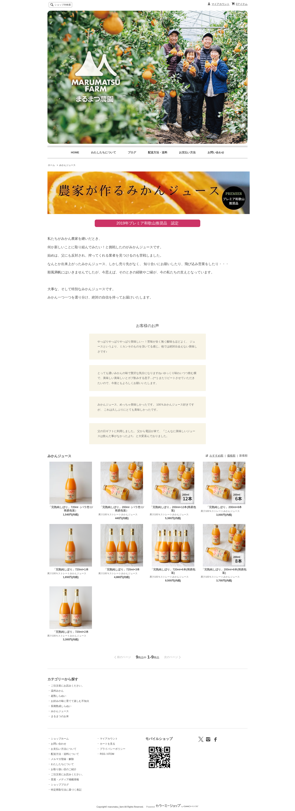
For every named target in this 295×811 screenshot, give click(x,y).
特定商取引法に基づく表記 (66, 789)
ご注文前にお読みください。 (67, 685)
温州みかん (57, 690)
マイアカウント (220, 4)
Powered (172, 807)
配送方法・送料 (157, 152)
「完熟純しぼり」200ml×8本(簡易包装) (224, 571)
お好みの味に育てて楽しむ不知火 (70, 701)
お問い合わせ (216, 152)
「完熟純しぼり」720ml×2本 (71, 631)
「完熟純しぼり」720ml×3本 (122, 569)
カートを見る (107, 743)
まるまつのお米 (60, 716)
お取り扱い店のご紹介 (63, 769)
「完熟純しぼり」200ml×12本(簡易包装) (173, 508)
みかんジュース (67, 165)
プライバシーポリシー (112, 748)
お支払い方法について (63, 748)
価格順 (231, 455)
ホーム (51, 165)
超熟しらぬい (58, 695)
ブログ (132, 152)
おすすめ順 (216, 455)
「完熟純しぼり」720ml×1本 (71, 569)
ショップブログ (60, 784)
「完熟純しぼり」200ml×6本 (224, 507)
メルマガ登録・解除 (62, 759)
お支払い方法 (187, 152)
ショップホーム (60, 738)
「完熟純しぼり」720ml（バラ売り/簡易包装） (71, 508)
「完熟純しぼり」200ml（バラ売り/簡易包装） (122, 508)
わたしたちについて (103, 152)
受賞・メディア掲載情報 (65, 779)
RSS (102, 753)
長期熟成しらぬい (61, 706)
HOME (75, 152)
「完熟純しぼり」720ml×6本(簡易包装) (172, 571)
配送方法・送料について (65, 753)
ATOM (110, 753)
